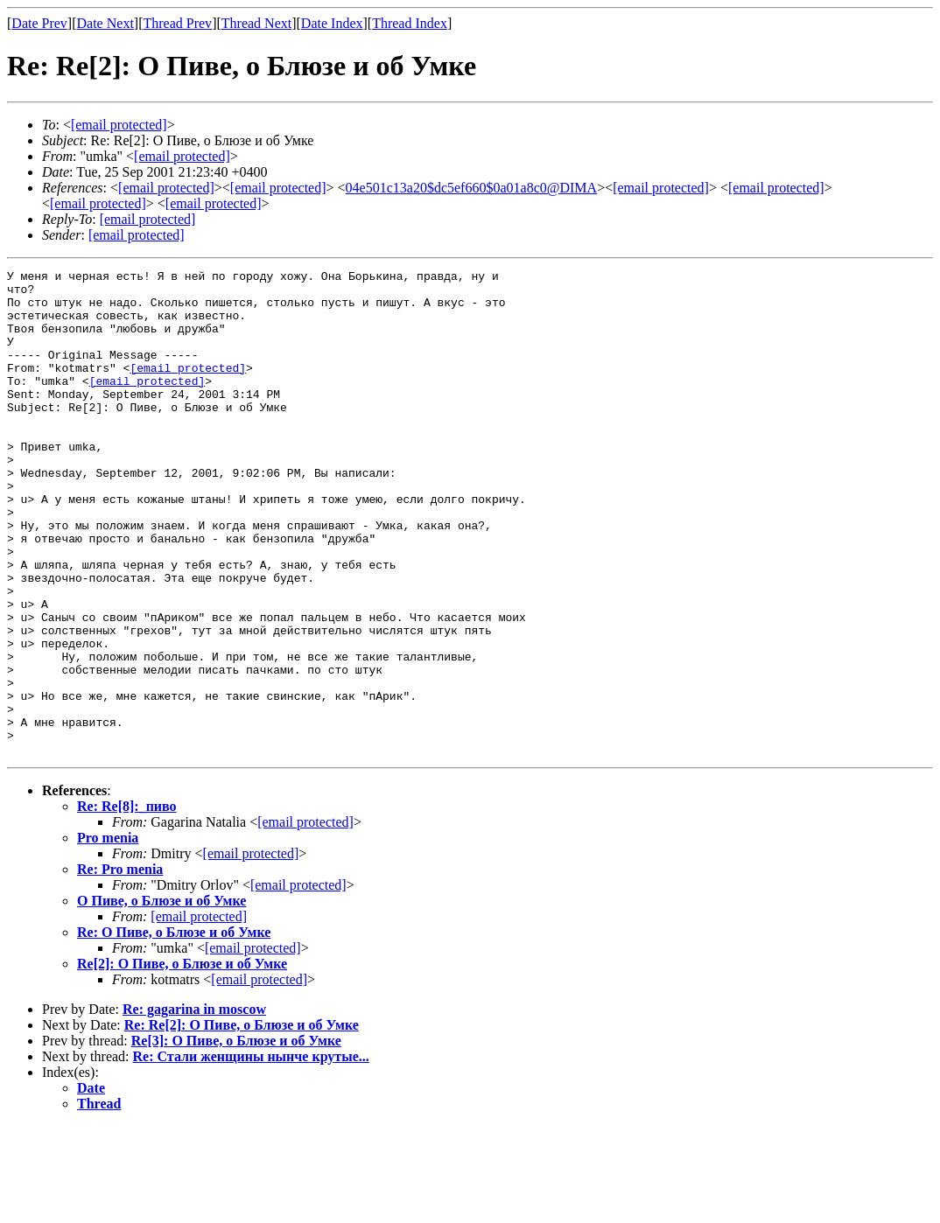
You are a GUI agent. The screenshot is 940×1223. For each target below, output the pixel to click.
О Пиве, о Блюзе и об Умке (161, 997)
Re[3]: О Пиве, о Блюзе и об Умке (236, 1137)
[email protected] (661, 187)
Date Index (332, 23)
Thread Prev (177, 23)
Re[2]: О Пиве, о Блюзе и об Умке (182, 1060)
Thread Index (409, 23)
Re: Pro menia (120, 966)
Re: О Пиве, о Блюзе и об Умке (173, 1029)
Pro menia (107, 934)
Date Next (105, 23)
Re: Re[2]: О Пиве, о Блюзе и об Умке (241, 1122)
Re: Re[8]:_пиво (127, 903)
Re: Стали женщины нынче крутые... (251, 1153)
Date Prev (39, 23)
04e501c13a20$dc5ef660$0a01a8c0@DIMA (472, 187)
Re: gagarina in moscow (194, 1106)
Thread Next (256, 23)
